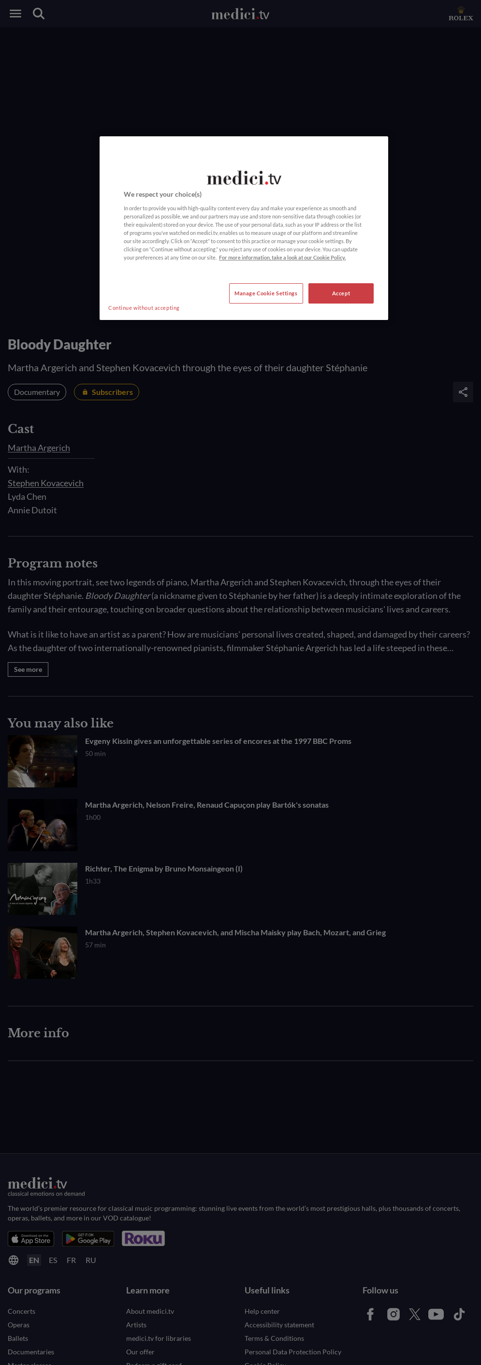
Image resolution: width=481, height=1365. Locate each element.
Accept (341, 293)
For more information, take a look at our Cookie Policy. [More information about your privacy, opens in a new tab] (282, 257)
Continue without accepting (144, 308)
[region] (244, 228)
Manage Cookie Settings (266, 293)
